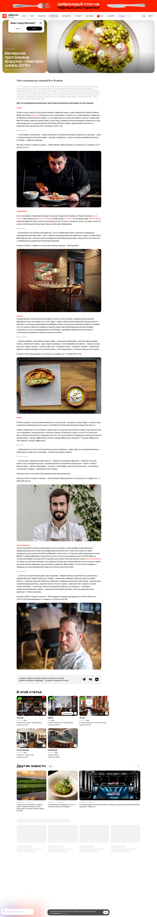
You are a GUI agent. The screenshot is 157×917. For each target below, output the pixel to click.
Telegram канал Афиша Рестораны (84, 679)
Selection (35, 115)
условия (64, 913)
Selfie (19, 418)
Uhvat (19, 108)
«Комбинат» (22, 211)
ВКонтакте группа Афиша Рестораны (90, 679)
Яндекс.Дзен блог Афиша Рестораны (97, 679)
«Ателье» (41, 218)
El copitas (68, 218)
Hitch (49, 218)
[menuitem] (24, 16)
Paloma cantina (94, 218)
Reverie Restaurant (93, 559)
